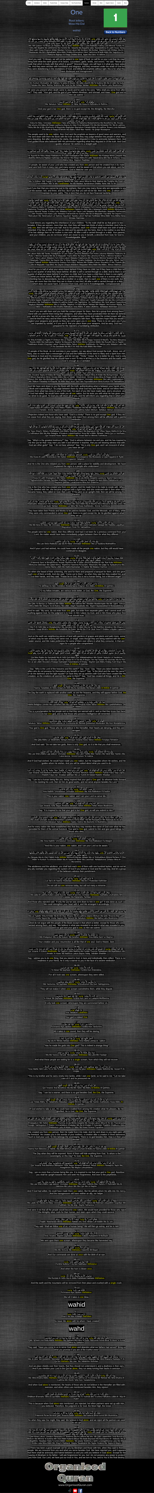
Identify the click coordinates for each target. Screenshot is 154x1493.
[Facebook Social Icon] (80, 1491)
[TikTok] (70, 1491)
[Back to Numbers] (115, 32)
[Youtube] (75, 1491)
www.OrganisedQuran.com (75, 1484)
